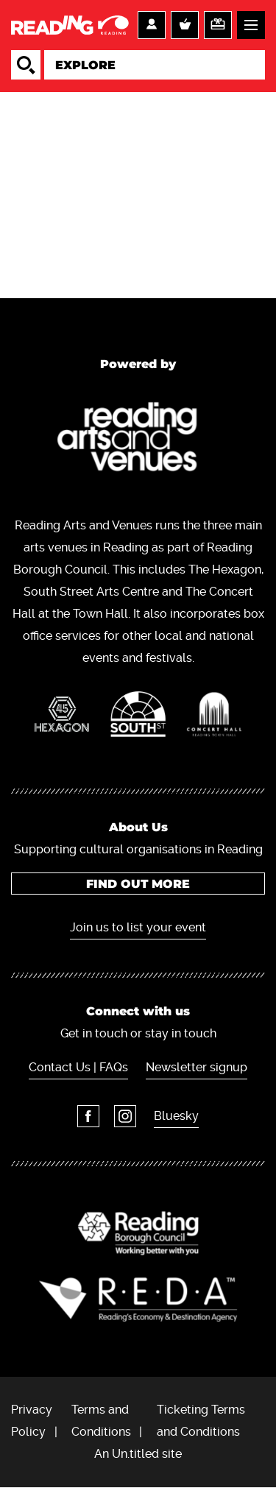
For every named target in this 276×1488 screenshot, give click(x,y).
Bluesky (176, 1116)
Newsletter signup (196, 1067)
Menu (251, 25)
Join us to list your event (138, 927)
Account (152, 25)
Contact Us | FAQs (78, 1067)
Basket (185, 25)
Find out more (138, 884)
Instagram (125, 1116)
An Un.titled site (138, 1454)
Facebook (88, 1116)
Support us (218, 25)
